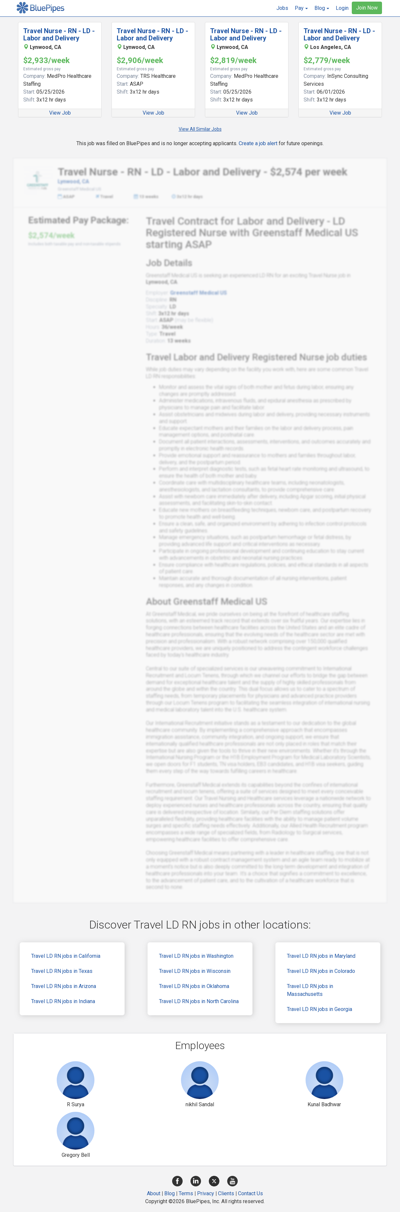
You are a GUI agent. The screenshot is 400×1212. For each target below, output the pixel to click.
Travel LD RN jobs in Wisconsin (194, 971)
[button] (301, 8)
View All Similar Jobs (200, 129)
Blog (169, 1193)
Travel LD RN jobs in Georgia (319, 1009)
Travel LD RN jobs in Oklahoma (194, 986)
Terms (186, 1193)
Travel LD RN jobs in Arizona (63, 986)
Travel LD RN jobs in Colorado (321, 971)
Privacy (205, 1193)
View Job (60, 113)
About (153, 1193)
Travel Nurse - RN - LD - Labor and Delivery (59, 34)
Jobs (282, 8)
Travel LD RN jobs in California (65, 956)
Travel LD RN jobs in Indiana (63, 1001)
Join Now (367, 8)
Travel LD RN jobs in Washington (196, 956)
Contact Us (250, 1193)
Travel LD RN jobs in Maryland (321, 956)
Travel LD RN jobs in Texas (61, 971)
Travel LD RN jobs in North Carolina (199, 1001)
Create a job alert (258, 143)
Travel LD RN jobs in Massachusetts (310, 990)
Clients (226, 1193)
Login (342, 8)
